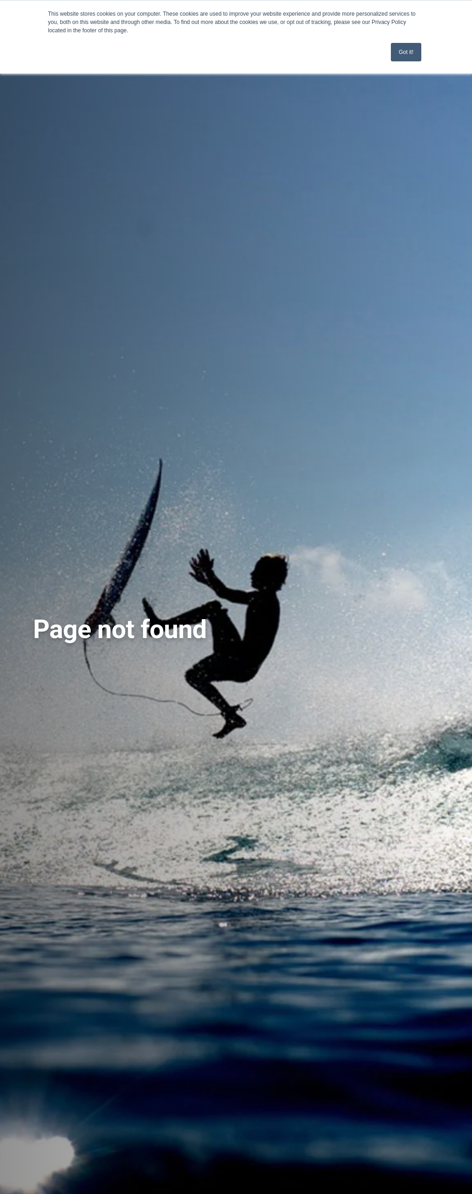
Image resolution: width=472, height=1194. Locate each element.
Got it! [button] (406, 52)
